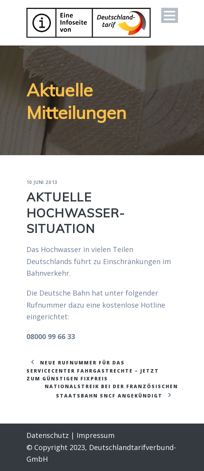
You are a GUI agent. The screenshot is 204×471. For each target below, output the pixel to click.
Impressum (96, 435)
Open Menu (169, 15)
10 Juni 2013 (42, 182)
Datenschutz (47, 435)
